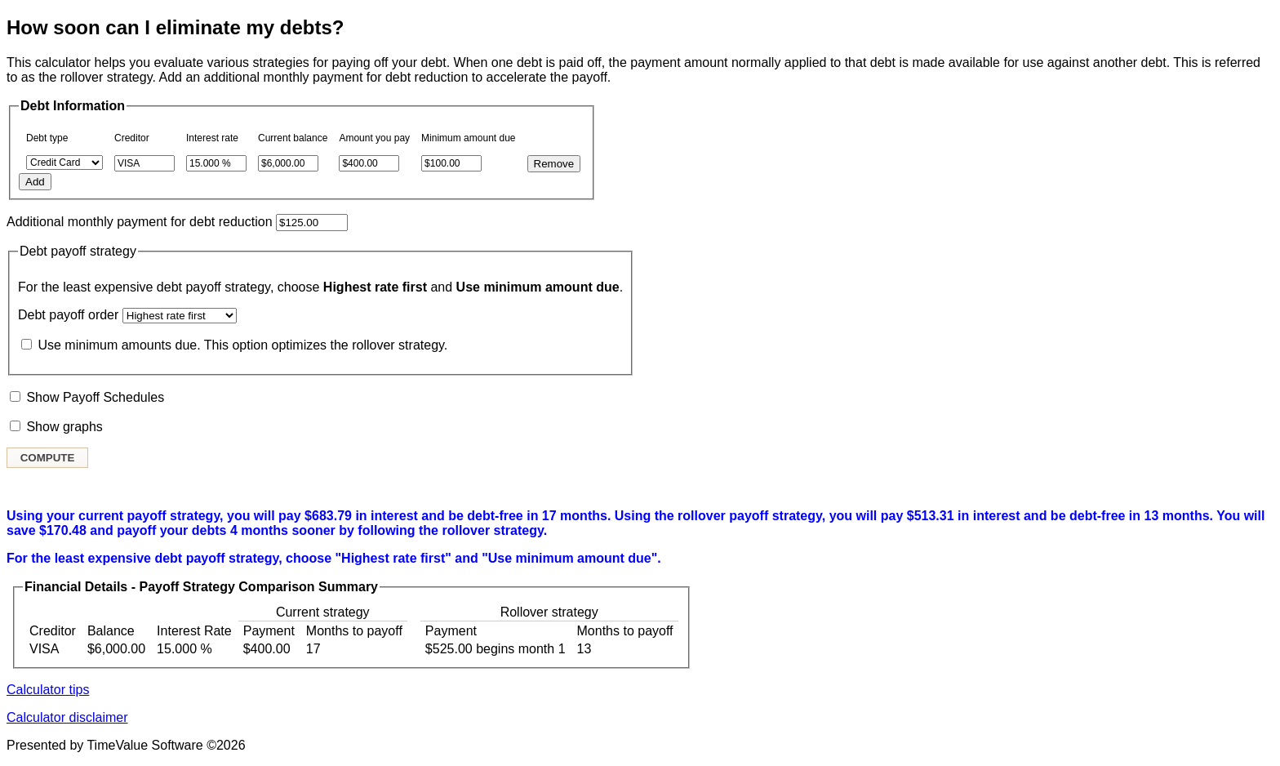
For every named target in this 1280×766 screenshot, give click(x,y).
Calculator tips (48, 690)
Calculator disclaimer (67, 717)
